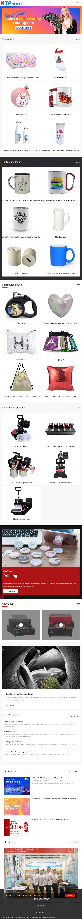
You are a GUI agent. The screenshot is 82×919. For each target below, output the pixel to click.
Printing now (11, 591)
